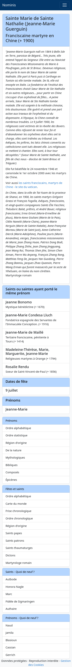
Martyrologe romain (19, 563)
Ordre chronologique (19, 518)
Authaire (11, 609)
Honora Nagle (15, 587)
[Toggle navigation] (65, 5)
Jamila (9, 632)
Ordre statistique (16, 435)
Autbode (11, 579)
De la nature (14, 450)
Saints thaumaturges (19, 548)
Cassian (11, 647)
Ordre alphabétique (18, 428)
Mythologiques (15, 457)
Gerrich (10, 655)
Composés (12, 472)
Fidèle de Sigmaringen (20, 601)
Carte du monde (16, 503)
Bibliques (11, 465)
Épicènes (11, 480)
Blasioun (11, 640)
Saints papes (14, 533)
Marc (9, 594)
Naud (9, 625)
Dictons (10, 555)
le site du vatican (26, 187)
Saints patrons (15, 540)
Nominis (9, 5)
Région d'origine (16, 443)
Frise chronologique (18, 511)
